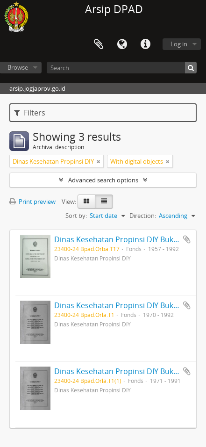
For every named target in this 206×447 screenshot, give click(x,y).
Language (122, 44)
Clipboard (98, 44)
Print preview (32, 201)
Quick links (145, 44)
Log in (178, 44)
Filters (29, 113)
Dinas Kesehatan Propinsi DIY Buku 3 (119, 371)
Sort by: (76, 215)
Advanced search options (103, 180)
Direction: (142, 215)
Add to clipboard (187, 239)
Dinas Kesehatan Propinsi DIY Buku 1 (119, 239)
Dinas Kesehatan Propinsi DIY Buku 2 (119, 305)
